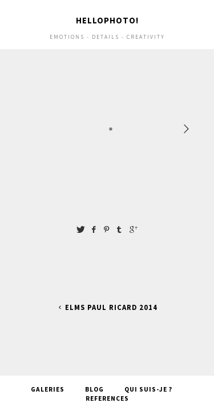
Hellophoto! (107, 20)
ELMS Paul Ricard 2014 (107, 307)
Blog (94, 380)
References (107, 389)
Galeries (47, 380)
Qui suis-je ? (148, 380)
